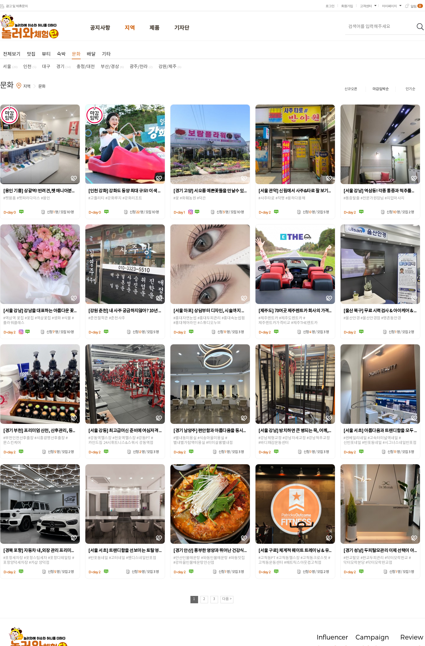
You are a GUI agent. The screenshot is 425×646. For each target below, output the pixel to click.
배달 (91, 54)
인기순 (410, 89)
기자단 (181, 28)
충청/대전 (86, 66)
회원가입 (347, 6)
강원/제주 (169, 66)
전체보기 (12, 54)
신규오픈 (350, 89)
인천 (29, 66)
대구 (46, 66)
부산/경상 (112, 66)
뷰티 (46, 54)
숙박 (61, 54)
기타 (106, 54)
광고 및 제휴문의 (17, 6)
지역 (130, 28)
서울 (10, 66)
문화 (76, 54)
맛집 (31, 54)
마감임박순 (381, 89)
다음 (227, 599)
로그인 (330, 6)
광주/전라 (141, 66)
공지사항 (100, 28)
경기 (63, 66)
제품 (155, 28)
